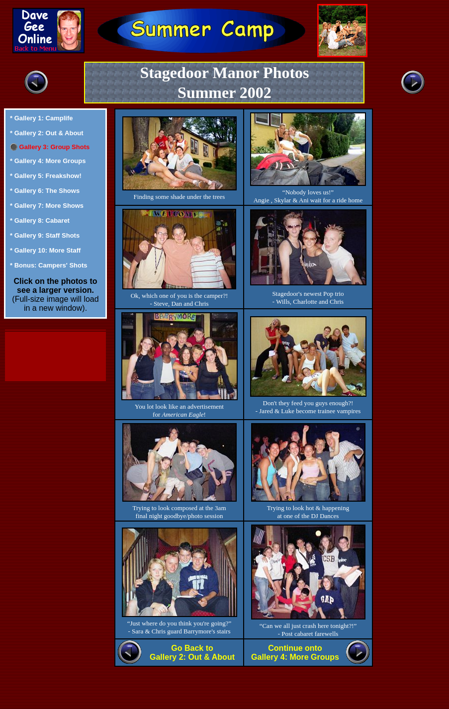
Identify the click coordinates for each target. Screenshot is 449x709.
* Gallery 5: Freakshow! (46, 175)
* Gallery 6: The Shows (45, 190)
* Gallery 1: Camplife (41, 118)
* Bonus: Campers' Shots (49, 265)
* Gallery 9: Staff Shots (45, 235)
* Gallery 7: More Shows (47, 205)
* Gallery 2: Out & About (47, 133)
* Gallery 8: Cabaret (40, 220)
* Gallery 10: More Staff (45, 250)
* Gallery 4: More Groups (48, 161)
